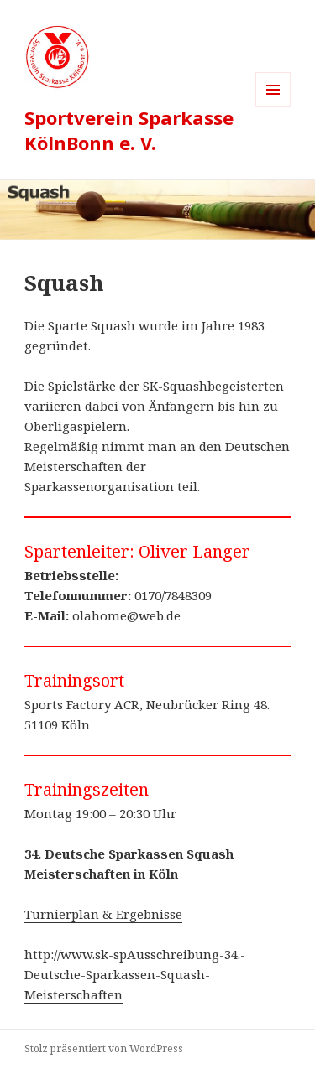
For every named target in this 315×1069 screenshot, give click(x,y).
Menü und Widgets (273, 106)
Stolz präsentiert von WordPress (103, 1048)
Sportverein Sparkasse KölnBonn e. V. (129, 130)
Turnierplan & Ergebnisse (103, 914)
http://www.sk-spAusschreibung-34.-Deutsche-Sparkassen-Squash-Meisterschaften (134, 974)
